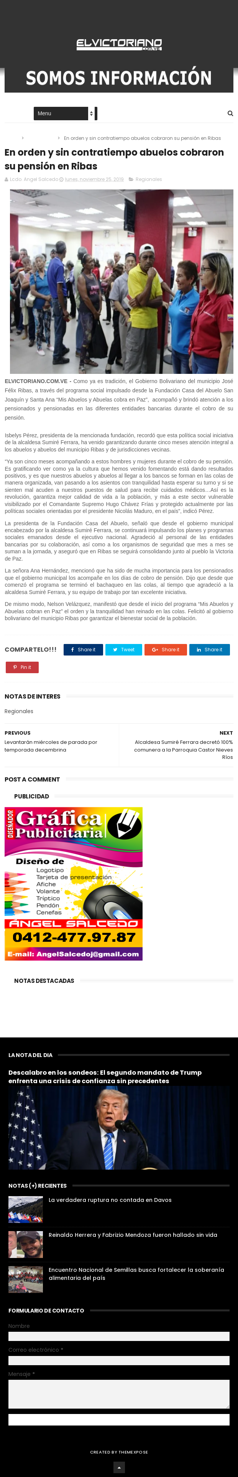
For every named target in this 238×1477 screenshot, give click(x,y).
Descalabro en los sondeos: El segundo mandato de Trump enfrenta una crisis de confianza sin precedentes (105, 1077)
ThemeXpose (133, 1452)
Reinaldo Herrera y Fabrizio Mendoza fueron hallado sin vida (133, 1235)
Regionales (41, 138)
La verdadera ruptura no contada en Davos (110, 1200)
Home (11, 114)
